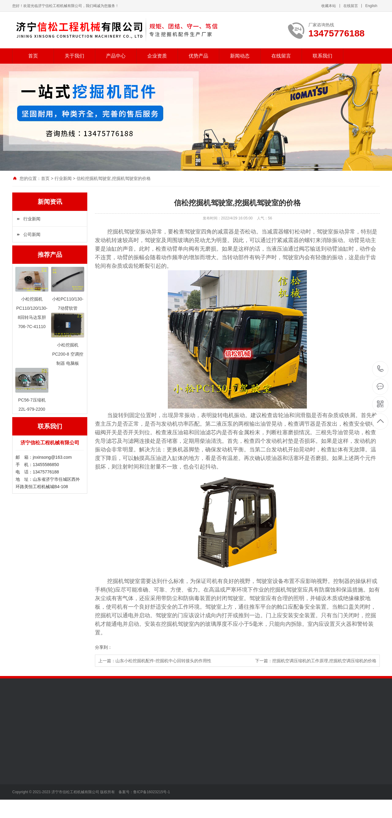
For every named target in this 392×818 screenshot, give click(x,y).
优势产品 (198, 55)
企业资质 (157, 55)
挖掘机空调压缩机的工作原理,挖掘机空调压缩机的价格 (324, 660)
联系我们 (322, 55)
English (371, 6)
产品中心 (116, 55)
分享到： (103, 647)
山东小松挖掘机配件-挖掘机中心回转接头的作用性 (163, 660)
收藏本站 (328, 6)
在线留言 (350, 6)
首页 (33, 55)
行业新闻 (63, 178)
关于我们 (74, 55)
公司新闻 (31, 234)
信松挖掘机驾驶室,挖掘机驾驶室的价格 (114, 178)
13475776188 (380, 369)
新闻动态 (240, 55)
